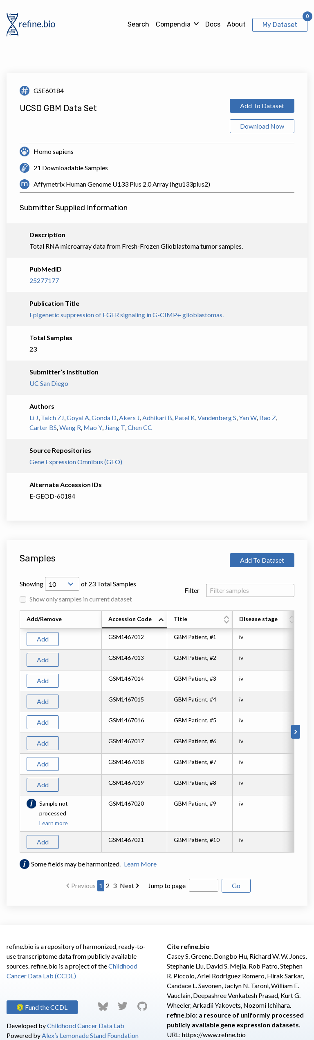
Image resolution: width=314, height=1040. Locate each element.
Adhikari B (157, 417)
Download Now (262, 126)
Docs (212, 24)
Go (236, 885)
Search (138, 24)
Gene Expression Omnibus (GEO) (75, 461)
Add (43, 639)
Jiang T (115, 427)
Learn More (140, 864)
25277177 (44, 280)
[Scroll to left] (18, 732)
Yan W (248, 417)
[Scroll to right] (295, 732)
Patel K (185, 417)
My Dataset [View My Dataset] (279, 25)
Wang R (70, 427)
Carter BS (43, 427)
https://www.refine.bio (214, 1034)
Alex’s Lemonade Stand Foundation (90, 1035)
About (236, 24)
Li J (33, 417)
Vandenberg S (216, 417)
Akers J (129, 417)
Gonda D (104, 417)
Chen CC (140, 427)
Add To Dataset (262, 105)
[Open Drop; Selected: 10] (62, 584)
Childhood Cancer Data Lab (85, 1025)
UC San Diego (48, 383)
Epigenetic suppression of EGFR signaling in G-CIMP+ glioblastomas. (126, 314)
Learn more (53, 823)
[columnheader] (134, 620)
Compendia (173, 24)
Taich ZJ (52, 417)
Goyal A (78, 417)
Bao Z (267, 417)
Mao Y (92, 427)
